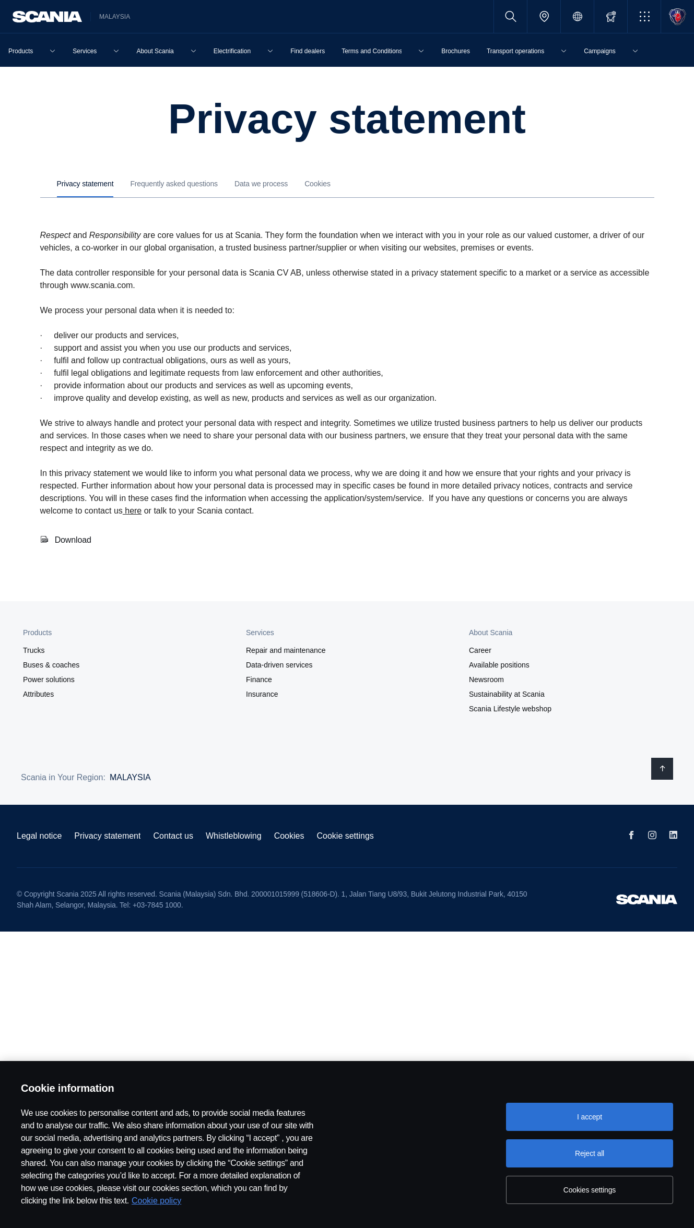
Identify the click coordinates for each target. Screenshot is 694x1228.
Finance (259, 679)
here (132, 510)
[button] (644, 16)
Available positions (499, 665)
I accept (589, 1117)
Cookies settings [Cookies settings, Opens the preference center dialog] (589, 1190)
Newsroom (486, 679)
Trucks (33, 650)
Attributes (38, 694)
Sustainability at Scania (507, 694)
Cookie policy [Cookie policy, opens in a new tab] (156, 1200)
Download (72, 539)
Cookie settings (344, 835)
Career (480, 650)
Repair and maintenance (286, 650)
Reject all (589, 1153)
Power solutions (49, 679)
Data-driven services (279, 665)
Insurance (262, 694)
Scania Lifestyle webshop (510, 709)
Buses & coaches (51, 665)
